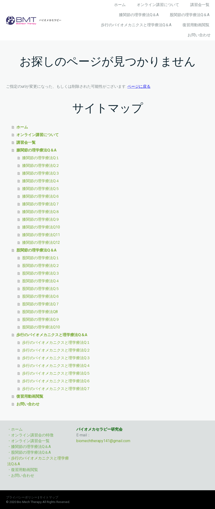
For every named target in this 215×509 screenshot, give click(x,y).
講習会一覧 (199, 4)
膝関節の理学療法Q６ (40, 196)
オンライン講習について (158, 4)
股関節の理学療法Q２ (40, 265)
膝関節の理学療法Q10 (41, 227)
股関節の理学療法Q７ (40, 304)
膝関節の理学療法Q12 (41, 242)
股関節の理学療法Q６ (40, 296)
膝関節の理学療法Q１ (40, 158)
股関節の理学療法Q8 (40, 311)
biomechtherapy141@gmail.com (103, 441)
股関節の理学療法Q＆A (189, 15)
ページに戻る (138, 86)
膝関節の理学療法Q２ (40, 165)
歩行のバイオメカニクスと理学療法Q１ (56, 342)
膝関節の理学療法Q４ (40, 181)
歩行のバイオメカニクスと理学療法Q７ (56, 388)
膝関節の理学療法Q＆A (139, 15)
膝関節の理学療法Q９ (40, 219)
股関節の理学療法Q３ (40, 273)
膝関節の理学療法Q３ (40, 173)
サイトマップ (48, 497)
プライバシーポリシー (21, 497)
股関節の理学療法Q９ (40, 319)
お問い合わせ (199, 35)
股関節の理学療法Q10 (41, 327)
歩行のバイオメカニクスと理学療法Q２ (56, 350)
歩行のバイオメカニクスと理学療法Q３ (56, 358)
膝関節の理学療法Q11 (41, 235)
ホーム (120, 4)
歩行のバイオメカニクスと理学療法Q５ (56, 373)
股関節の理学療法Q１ (40, 258)
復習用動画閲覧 (195, 25)
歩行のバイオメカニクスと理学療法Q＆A (136, 25)
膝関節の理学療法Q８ (40, 211)
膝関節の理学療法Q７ (40, 204)
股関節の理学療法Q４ (40, 281)
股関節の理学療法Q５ (40, 288)
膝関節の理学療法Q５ (40, 188)
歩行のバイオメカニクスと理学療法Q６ (56, 381)
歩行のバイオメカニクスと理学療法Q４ (56, 365)
